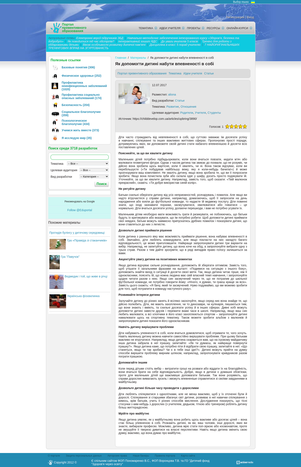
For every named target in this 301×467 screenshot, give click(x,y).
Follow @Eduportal (79, 210)
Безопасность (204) (76, 105)
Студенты (214, 112)
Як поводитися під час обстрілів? (91, 41)
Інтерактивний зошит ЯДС (137, 41)
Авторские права (117, 455)
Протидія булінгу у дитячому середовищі (77, 232)
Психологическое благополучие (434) (75, 122)
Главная (120, 57)
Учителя (200, 112)
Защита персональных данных (84, 455)
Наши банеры (141, 455)
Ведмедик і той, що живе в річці (86, 276)
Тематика (146, 28)
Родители (186, 112)
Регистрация (235, 17)
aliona (172, 94)
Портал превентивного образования (142, 73)
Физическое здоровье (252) (81, 75)
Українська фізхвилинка (83, 296)
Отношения (188, 106)
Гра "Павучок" (70, 256)
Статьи (209, 73)
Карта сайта (188, 455)
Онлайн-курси (237, 28)
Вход (250, 17)
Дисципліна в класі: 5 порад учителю (174, 44)
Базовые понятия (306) (78, 67)
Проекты (193, 28)
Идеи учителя (170, 28)
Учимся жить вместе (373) (80, 130)
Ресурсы (213, 28)
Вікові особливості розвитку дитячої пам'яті (114, 44)
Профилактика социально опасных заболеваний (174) (82, 96)
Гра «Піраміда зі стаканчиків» (87, 240)
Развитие (172, 106)
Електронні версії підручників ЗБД (99, 38)
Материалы (138, 57)
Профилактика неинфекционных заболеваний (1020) (84, 86)
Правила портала (165, 455)
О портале (54, 455)
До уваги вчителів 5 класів (180, 41)
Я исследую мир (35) (77, 138)
